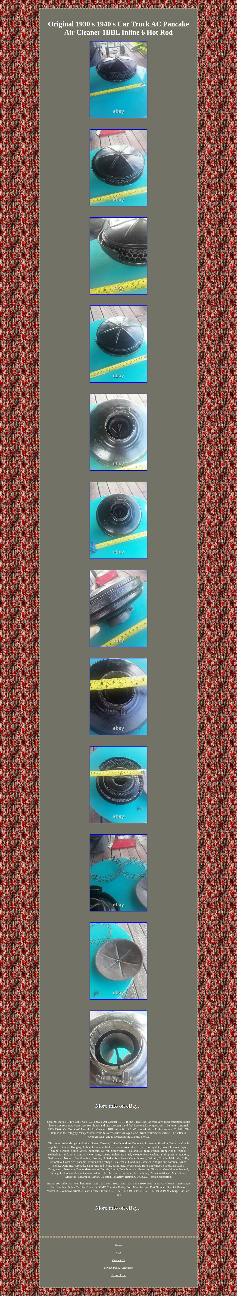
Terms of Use (118, 1275)
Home (118, 1245)
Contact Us (118, 1260)
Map (118, 1252)
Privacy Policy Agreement (118, 1267)
